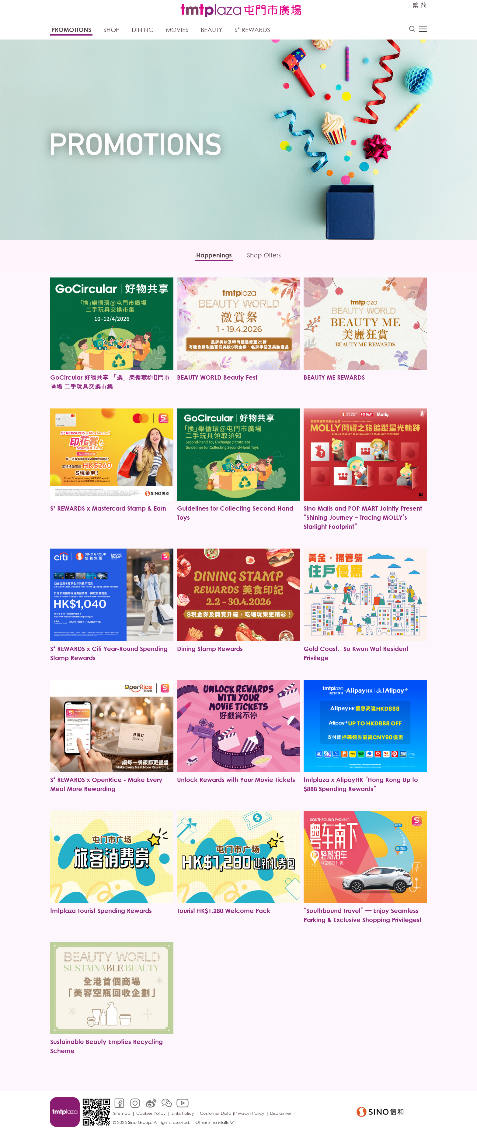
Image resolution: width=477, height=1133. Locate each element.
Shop (111, 29)
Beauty (211, 29)
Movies (177, 29)
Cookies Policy (151, 1113)
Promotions (71, 29)
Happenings (214, 255)
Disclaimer (280, 1113)
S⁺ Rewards (252, 29)
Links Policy (183, 1113)
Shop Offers (264, 255)
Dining (143, 29)
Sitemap (122, 1113)
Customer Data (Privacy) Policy (232, 1113)
